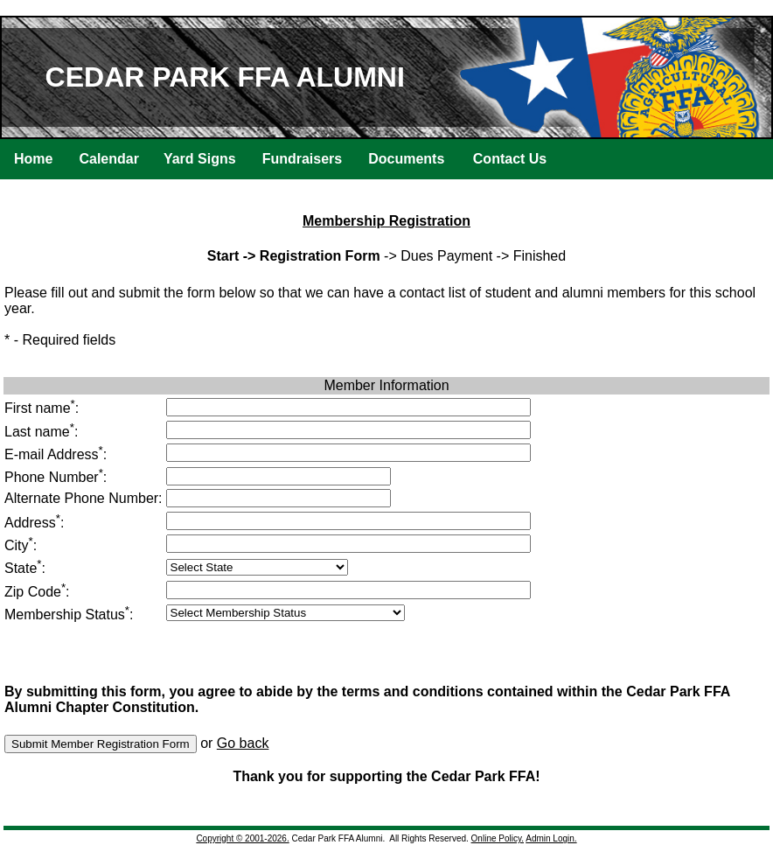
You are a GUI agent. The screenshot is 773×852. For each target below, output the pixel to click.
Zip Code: (37, 591)
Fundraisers (302, 158)
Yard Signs (200, 158)
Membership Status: (68, 614)
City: (20, 545)
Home (33, 158)
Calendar (108, 158)
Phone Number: (55, 477)
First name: (41, 408)
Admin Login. (551, 838)
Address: (34, 522)
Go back (243, 743)
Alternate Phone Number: (83, 498)
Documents (406, 158)
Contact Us (510, 158)
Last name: (41, 431)
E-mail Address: (55, 454)
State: (24, 568)
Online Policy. (497, 838)
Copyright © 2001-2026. (242, 838)
